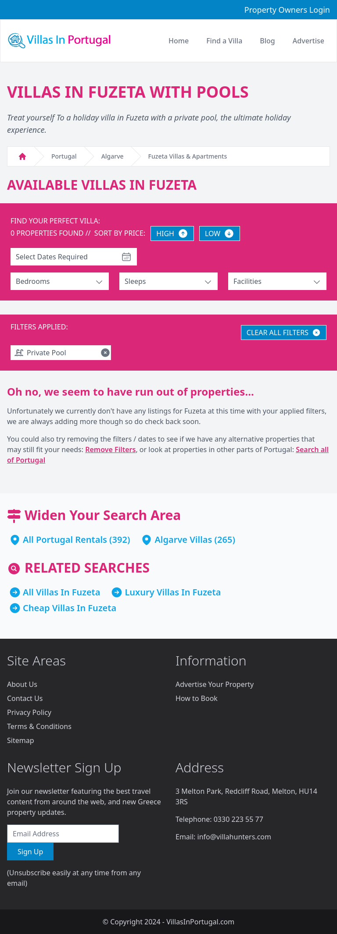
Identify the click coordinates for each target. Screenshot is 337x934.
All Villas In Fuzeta (61, 592)
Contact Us (25, 698)
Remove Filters (110, 449)
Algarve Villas (183, 539)
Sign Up (30, 851)
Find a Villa (224, 41)
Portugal (64, 156)
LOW (219, 233)
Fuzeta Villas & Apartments (187, 156)
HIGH (172, 233)
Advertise (308, 41)
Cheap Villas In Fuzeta (69, 608)
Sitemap (20, 740)
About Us (22, 684)
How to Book (197, 698)
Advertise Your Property (215, 684)
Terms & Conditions (39, 726)
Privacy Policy (29, 712)
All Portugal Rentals (65, 539)
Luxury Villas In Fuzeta (173, 592)
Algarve (112, 156)
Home (178, 41)
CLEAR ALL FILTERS (284, 332)
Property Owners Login (287, 9)
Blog (267, 41)
